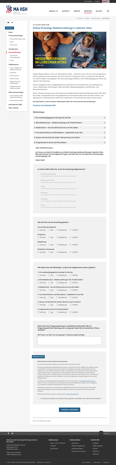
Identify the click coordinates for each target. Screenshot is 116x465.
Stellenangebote (97, 446)
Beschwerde (88, 1)
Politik (58, 187)
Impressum (74, 443)
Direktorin (95, 451)
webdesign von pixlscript (43, 462)
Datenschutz (97, 462)
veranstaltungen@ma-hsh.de (87, 381)
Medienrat (95, 454)
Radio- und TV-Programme (58, 443)
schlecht (75, 230)
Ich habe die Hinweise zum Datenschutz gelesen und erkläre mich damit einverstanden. (71, 398)
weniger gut (63, 230)
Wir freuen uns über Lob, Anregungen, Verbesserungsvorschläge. (61, 335)
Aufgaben (95, 443)
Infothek (9, 28)
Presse (58, 206)
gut (52, 230)
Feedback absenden (69, 410)
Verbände (58, 194)
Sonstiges (58, 200)
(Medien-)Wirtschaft (58, 181)
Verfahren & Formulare (78, 451)
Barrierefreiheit (86, 462)
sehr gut (43, 230)
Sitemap (97, 1)
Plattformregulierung (77, 446)
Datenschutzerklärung (72, 394)
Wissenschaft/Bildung (58, 175)
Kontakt (94, 448)
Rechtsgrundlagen (76, 448)
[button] (69, 118)
